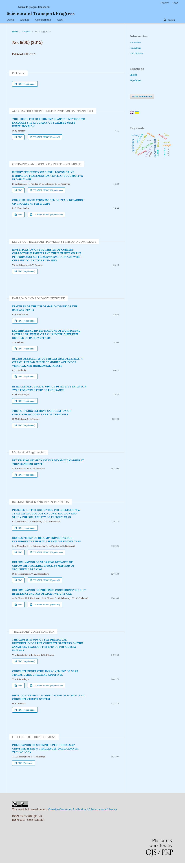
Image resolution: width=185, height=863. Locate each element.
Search (171, 20)
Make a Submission (142, 96)
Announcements (43, 19)
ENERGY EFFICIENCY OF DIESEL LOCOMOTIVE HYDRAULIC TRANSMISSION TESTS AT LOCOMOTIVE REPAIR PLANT (47, 176)
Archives (24, 19)
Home (15, 31)
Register (164, 2)
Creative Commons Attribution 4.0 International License (82, 809)
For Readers (135, 42)
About (60, 19)
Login (175, 2)
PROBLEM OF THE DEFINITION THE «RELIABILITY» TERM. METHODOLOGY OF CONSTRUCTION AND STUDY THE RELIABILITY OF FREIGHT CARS (46, 513)
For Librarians (136, 53)
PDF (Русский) (24, 763)
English (133, 74)
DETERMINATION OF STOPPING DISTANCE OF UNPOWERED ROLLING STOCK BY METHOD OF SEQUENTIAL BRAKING (43, 566)
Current (10, 19)
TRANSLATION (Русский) (46, 137)
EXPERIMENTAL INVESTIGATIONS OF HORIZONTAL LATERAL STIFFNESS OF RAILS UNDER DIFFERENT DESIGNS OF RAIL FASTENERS (46, 334)
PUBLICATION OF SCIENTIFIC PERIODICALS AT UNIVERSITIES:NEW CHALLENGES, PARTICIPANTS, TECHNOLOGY (45, 748)
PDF (19, 137)
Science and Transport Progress (41, 13)
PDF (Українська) (26, 83)
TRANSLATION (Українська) (48, 190)
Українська (135, 80)
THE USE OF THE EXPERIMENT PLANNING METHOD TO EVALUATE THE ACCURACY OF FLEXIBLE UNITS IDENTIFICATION (48, 122)
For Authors (135, 47)
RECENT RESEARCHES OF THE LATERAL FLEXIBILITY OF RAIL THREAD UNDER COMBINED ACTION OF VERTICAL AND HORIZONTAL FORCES (47, 362)
